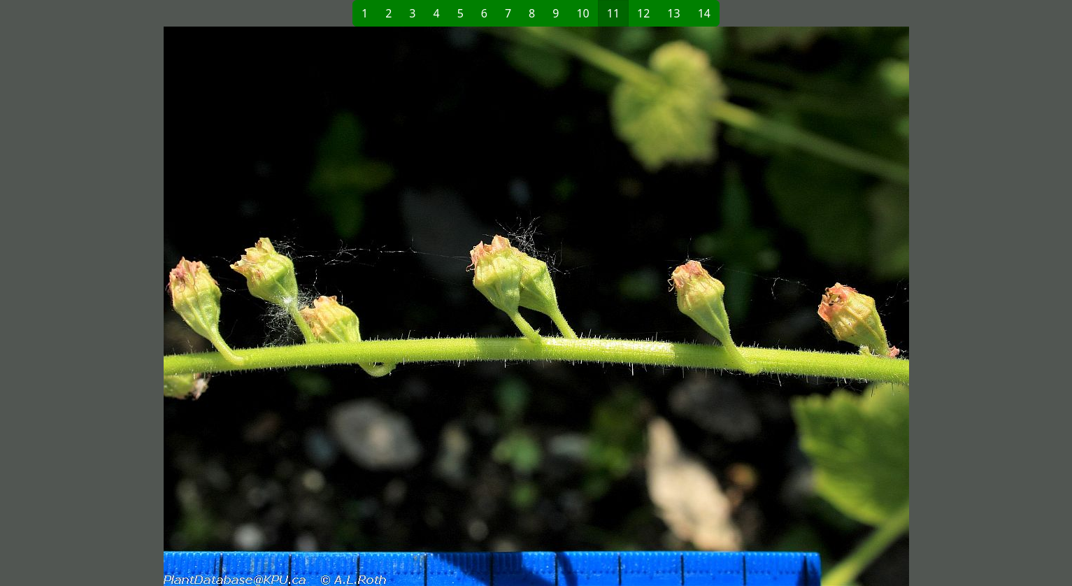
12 (643, 13)
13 (673, 13)
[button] (309, 306)
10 (582, 13)
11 (613, 13)
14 (704, 13)
